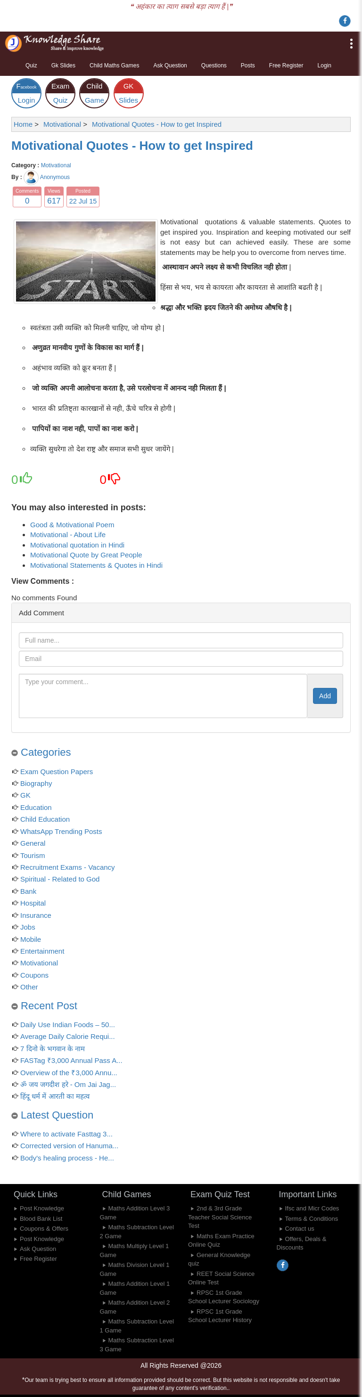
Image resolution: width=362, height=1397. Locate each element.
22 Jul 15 (83, 201)
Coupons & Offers (44, 1228)
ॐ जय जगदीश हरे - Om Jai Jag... (68, 1084)
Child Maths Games (114, 65)
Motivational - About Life (68, 535)
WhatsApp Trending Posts (61, 831)
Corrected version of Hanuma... (69, 1146)
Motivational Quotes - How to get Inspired (132, 146)
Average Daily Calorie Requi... (67, 1036)
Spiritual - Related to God (59, 879)
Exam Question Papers (56, 772)
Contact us (299, 1228)
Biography (36, 783)
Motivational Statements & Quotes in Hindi (96, 565)
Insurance (35, 915)
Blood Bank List (41, 1218)
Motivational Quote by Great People (86, 555)
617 (53, 200)
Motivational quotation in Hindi (77, 545)
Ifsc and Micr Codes (312, 1208)
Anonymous (55, 177)
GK (25, 795)
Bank (28, 891)
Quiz (31, 65)
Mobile (30, 939)
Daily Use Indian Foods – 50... (67, 1025)
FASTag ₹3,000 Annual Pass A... (71, 1060)
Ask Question (170, 65)
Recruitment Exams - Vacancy (67, 867)
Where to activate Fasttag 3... (66, 1134)
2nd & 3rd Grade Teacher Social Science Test (220, 1217)
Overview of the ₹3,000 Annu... (68, 1073)
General (32, 843)
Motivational (56, 165)
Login (324, 65)
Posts (248, 65)
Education (36, 807)
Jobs (27, 927)
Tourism (32, 855)
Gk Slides (63, 65)
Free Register (286, 65)
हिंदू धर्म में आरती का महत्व (55, 1096)
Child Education (45, 819)
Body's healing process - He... (67, 1158)
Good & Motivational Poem (72, 525)
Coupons (34, 975)
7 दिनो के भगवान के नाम (52, 1049)
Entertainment (42, 951)
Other (29, 987)
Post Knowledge (42, 1208)
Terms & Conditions (311, 1218)
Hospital (33, 903)
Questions (214, 65)
